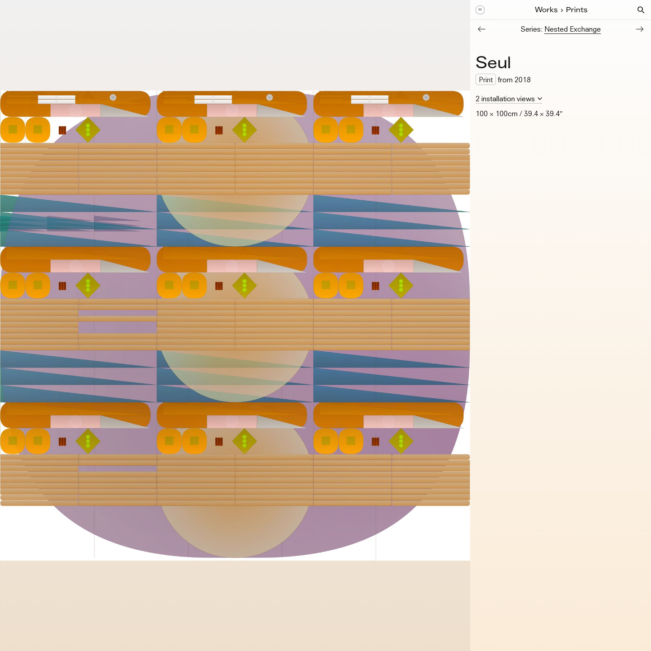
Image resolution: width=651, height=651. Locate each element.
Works (546, 9)
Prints (577, 9)
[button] (641, 9)
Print (486, 79)
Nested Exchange (572, 28)
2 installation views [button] (505, 98)
